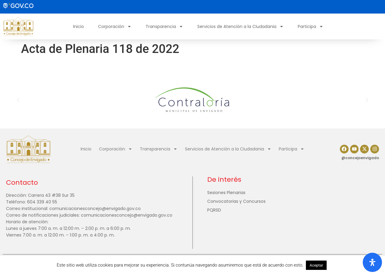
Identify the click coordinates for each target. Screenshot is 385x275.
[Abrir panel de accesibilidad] (372, 262)
